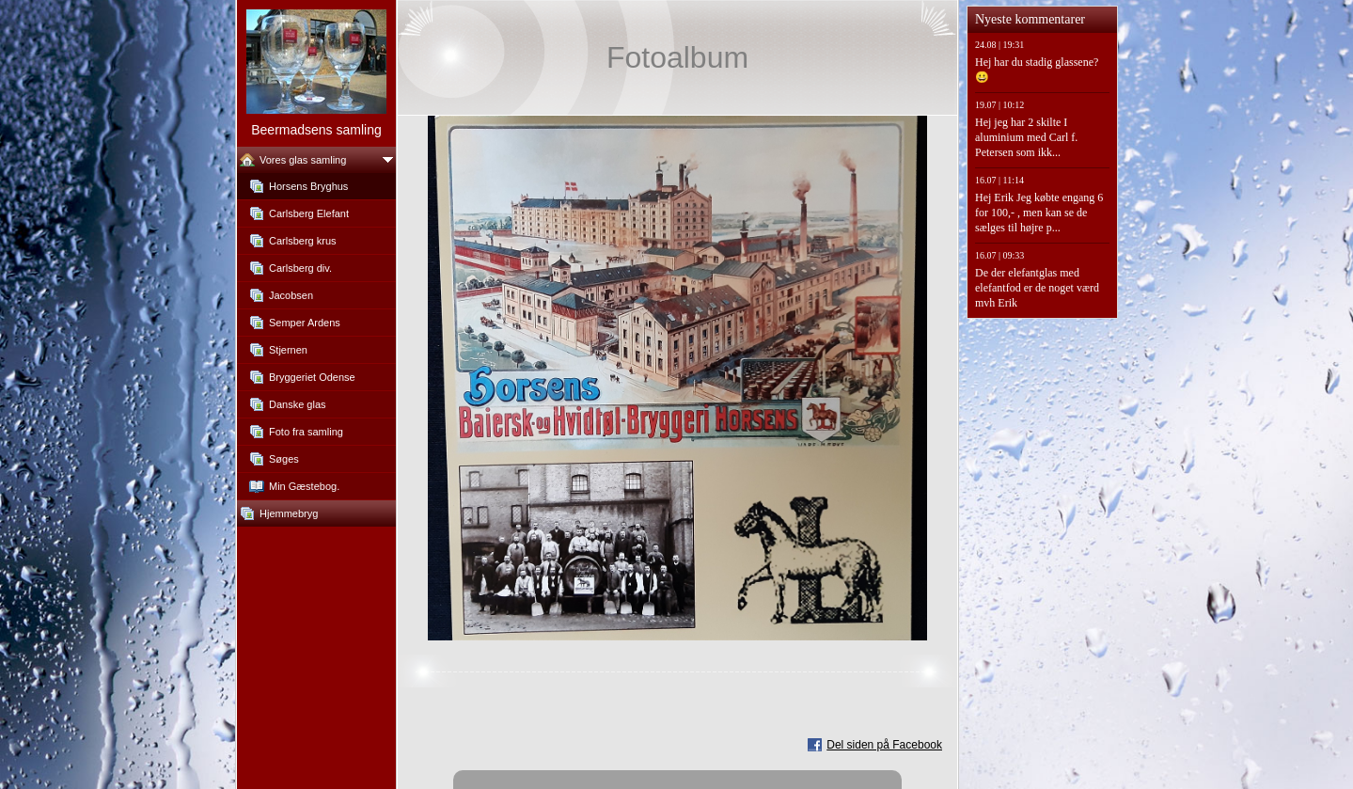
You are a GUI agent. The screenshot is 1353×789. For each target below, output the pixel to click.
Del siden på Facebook (884, 744)
